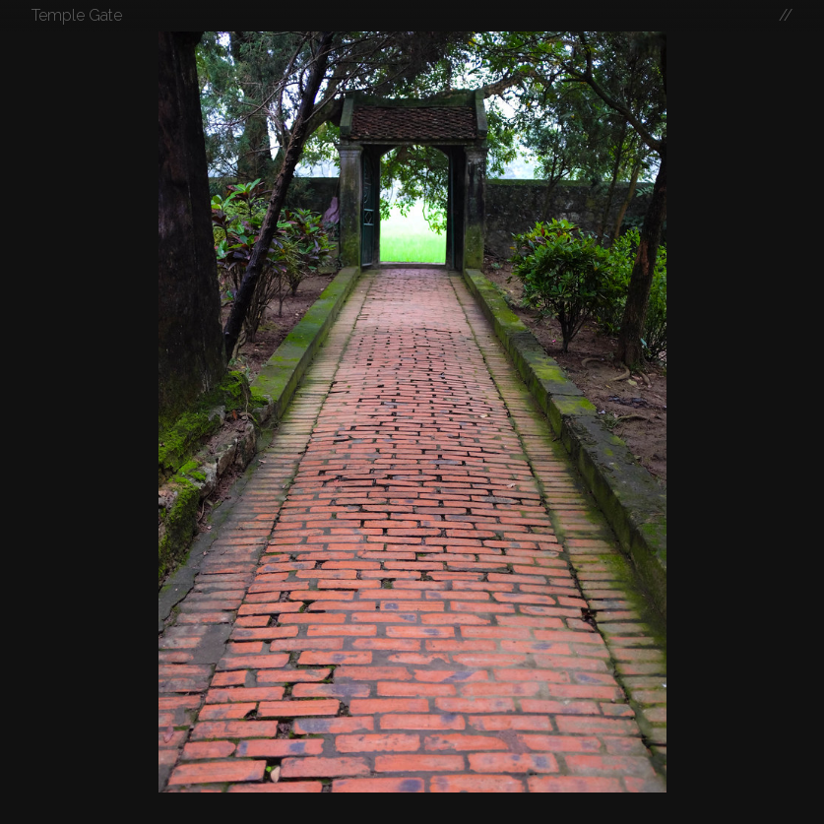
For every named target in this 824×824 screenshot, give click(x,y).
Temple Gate (77, 15)
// (785, 15)
